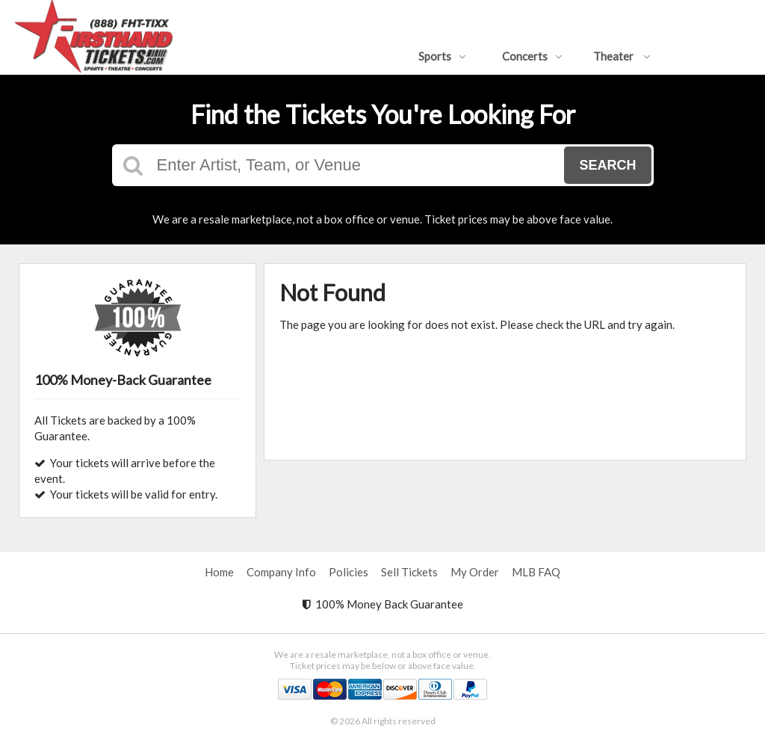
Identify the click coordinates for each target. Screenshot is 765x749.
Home (219, 572)
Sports (442, 56)
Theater (622, 56)
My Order (474, 572)
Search (607, 165)
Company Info (281, 572)
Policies (348, 572)
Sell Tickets (409, 572)
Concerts (532, 56)
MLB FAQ (536, 572)
